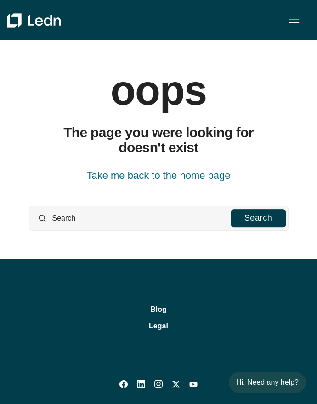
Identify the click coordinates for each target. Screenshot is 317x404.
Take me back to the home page (158, 175)
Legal (158, 326)
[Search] (159, 218)
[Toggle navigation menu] (293, 20)
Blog (158, 309)
